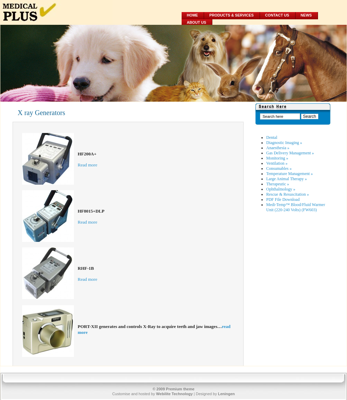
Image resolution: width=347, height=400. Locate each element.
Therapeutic (277, 184)
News (306, 15)
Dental (271, 137)
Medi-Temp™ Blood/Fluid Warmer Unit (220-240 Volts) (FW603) (295, 207)
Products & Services (231, 15)
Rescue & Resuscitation (287, 194)
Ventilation (277, 163)
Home (192, 15)
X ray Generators (41, 112)
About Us (196, 22)
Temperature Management (289, 173)
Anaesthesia (277, 147)
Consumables (279, 168)
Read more (87, 164)
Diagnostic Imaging (284, 142)
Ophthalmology (280, 189)
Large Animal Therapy (286, 178)
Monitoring (277, 158)
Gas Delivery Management (290, 153)
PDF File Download (283, 199)
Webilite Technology (174, 394)
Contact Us (277, 15)
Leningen (226, 394)
